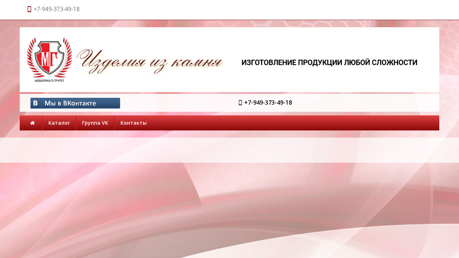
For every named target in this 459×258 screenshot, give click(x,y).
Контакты (133, 122)
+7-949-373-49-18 (268, 102)
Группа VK (95, 122)
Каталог (59, 122)
